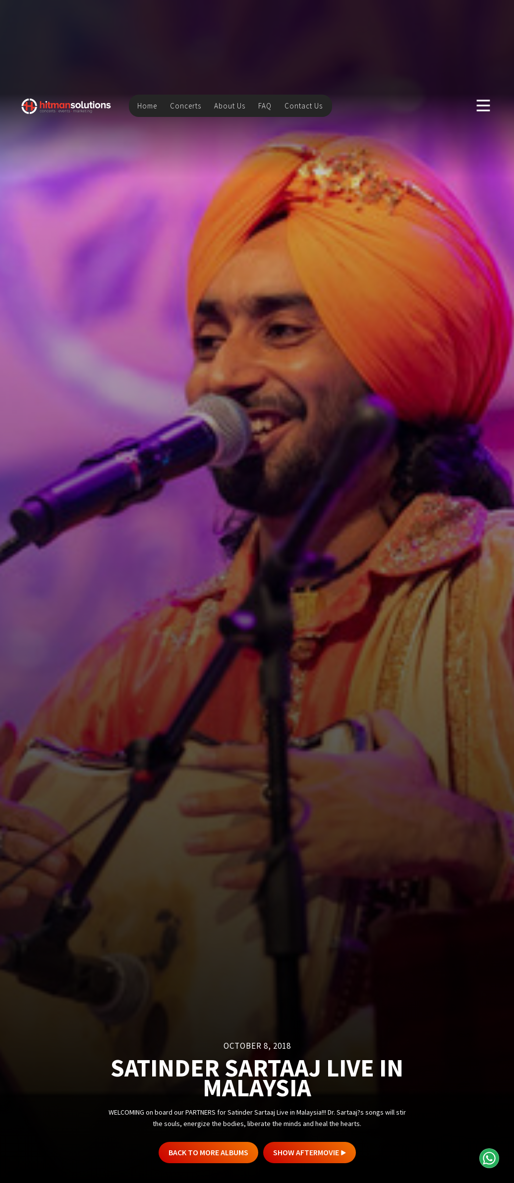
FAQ (265, 104)
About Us (229, 104)
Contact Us (304, 104)
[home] (66, 104)
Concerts (185, 104)
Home (147, 104)
